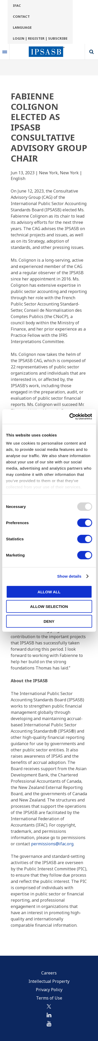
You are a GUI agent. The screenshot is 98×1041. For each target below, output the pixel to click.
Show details (69, 576)
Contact (21, 16)
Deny (49, 621)
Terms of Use (49, 998)
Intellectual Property (49, 981)
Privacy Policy (49, 989)
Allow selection (49, 606)
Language (22, 27)
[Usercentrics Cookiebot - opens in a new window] (70, 416)
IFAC (17, 5)
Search (91, 52)
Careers (49, 973)
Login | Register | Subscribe (40, 38)
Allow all (49, 591)
